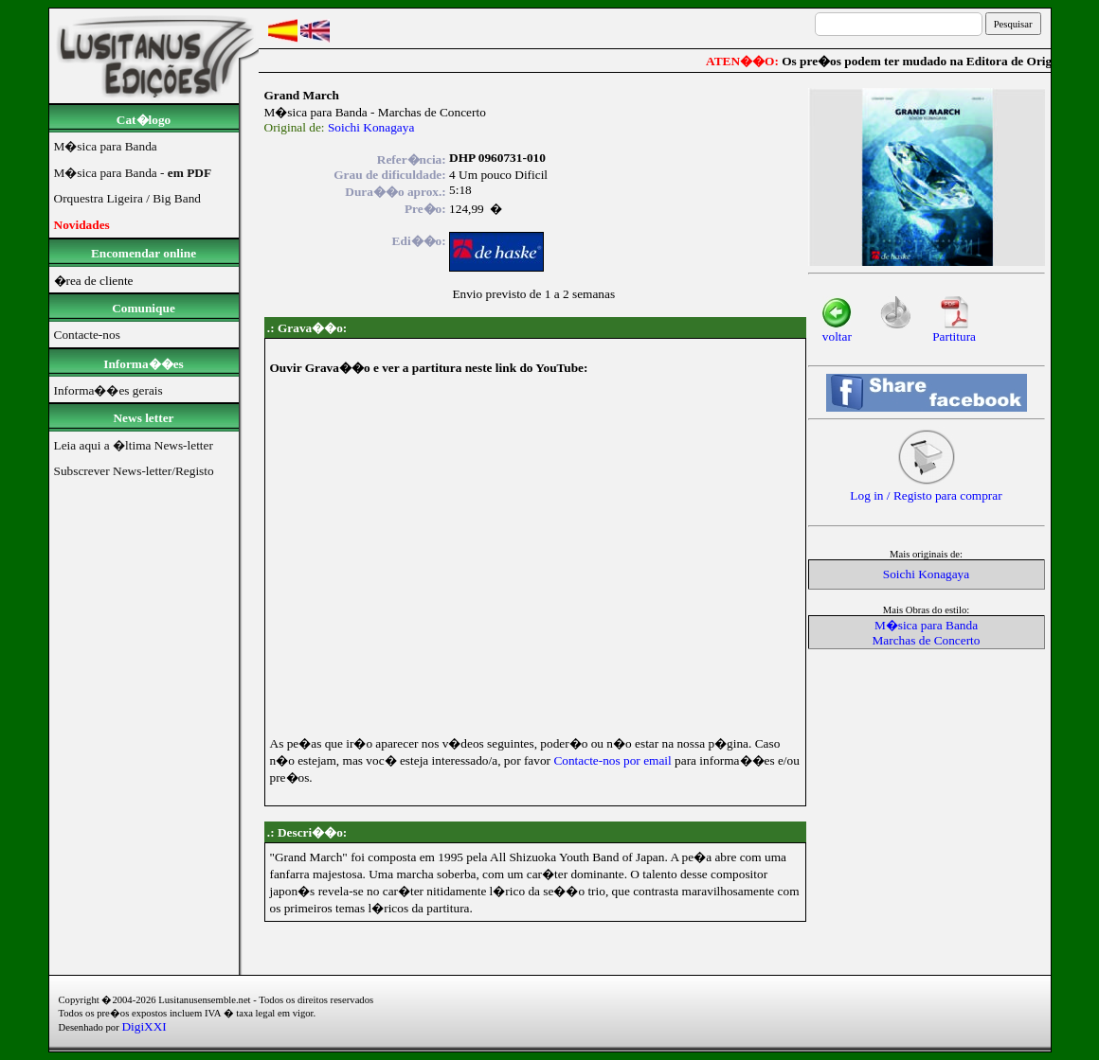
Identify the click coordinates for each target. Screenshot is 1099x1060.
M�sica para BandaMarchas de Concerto (927, 632)
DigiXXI (143, 1026)
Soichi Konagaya (371, 127)
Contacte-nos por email (612, 760)
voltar (837, 331)
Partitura (954, 331)
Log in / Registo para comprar (925, 490)
